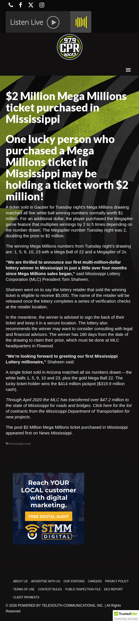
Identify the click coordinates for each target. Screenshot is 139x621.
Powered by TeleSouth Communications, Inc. (61, 606)
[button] (126, 615)
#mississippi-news (19, 443)
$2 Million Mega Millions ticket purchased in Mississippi (76, 427)
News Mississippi (55, 432)
